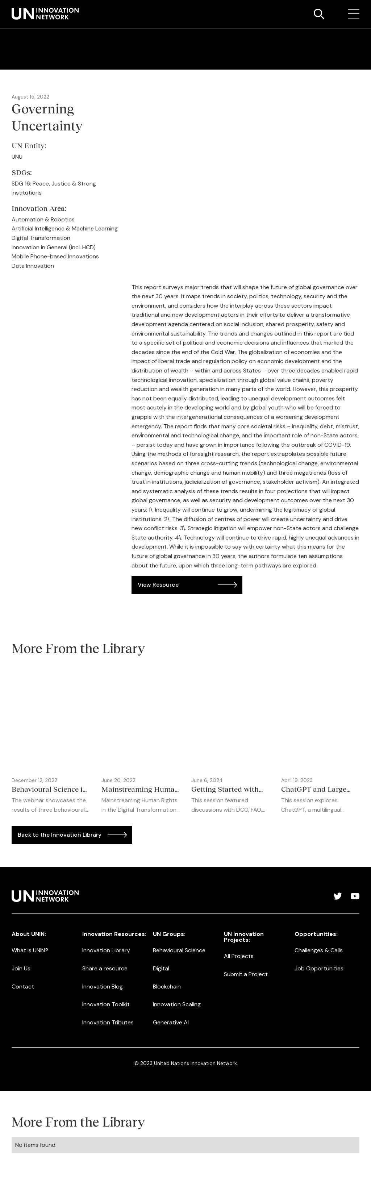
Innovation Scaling (177, 1004)
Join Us (21, 968)
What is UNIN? (30, 950)
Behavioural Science (179, 950)
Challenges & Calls (319, 950)
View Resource (158, 584)
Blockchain (167, 986)
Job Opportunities (319, 968)
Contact (23, 986)
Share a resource (105, 968)
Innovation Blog (102, 986)
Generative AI (171, 1022)
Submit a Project (246, 974)
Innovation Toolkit (106, 1004)
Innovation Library (106, 950)
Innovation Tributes (108, 1022)
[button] (353, 14)
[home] (45, 14)
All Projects (239, 956)
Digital (161, 968)
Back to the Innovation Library (59, 834)
